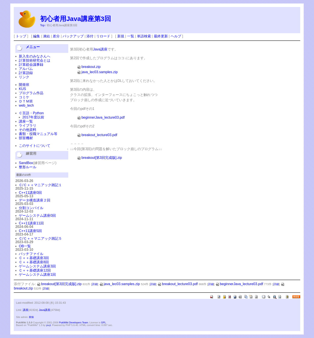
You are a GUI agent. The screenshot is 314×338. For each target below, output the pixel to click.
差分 (56, 36)
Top (42, 25)
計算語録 (26, 73)
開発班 (24, 85)
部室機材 (26, 138)
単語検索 (144, 36)
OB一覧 (25, 246)
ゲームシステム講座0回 (37, 215)
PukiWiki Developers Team (73, 322)
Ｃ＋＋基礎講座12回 (35, 270)
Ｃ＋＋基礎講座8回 (34, 262)
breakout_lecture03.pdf (97, 135)
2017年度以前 (33, 117)
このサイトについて (34, 145)
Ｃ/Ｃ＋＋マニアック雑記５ (40, 238)
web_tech (26, 105)
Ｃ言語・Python (31, 113)
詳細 (95, 284)
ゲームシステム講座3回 (37, 266)
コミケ (24, 97)
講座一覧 (26, 121)
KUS (22, 89)
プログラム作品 (31, 93)
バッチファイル (31, 254)
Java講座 (100, 49)
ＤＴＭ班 (26, 101)
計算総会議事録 (31, 64)
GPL (103, 322)
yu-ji (48, 325)
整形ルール (27, 167)
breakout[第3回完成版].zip (99, 157)
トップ (21, 36)
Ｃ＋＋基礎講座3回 (34, 258)
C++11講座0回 (30, 192)
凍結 (46, 36)
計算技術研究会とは (34, 60)
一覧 (130, 36)
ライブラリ (27, 125)
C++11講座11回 (31, 223)
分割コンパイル (31, 208)
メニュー (33, 47)
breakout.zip (88, 67)
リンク (24, 77)
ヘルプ (176, 36)
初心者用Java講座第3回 (75, 18)
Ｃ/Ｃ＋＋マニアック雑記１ (40, 185)
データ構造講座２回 (34, 200)
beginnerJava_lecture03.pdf (101, 117)
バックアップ (73, 36)
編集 (36, 36)
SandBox (26, 163)
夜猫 (31, 317)
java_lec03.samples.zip (97, 72)
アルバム (26, 69)
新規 (120, 36)
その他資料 (27, 130)
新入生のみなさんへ (34, 56)
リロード (103, 36)
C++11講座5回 (30, 231)
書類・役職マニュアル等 (38, 134)
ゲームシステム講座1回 (37, 274)
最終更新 (161, 36)
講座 (25, 310)
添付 (89, 36)
